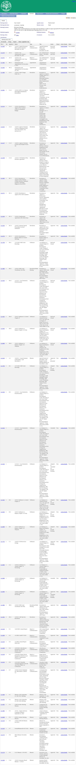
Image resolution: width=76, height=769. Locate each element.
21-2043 (3, 328)
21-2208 (3, 648)
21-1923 (3, 316)
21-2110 (3, 720)
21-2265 (3, 46)
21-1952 (3, 617)
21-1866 (3, 268)
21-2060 (3, 565)
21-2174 (3, 752)
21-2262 (3, 67)
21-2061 (3, 90)
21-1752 (3, 541)
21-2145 (3, 728)
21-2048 (3, 717)
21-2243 (3, 358)
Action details (64, 46)
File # (2, 44)
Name (16, 44)
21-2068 (3, 343)
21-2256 (3, 225)
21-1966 (3, 72)
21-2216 (3, 662)
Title (40, 44)
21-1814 (3, 280)
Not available (51, 35)
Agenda (18, 32)
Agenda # (11, 44)
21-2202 (3, 178)
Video (17, 35)
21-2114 (3, 106)
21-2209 (3, 635)
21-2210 (3, 641)
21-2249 (3, 216)
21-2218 (3, 654)
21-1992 (3, 62)
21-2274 (3, 236)
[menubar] (15, 42)
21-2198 (3, 158)
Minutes (52, 32)
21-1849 (3, 694)
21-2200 (3, 760)
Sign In (74, 1)
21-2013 (3, 126)
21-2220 (3, 670)
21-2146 (3, 629)
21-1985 (3, 711)
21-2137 (3, 143)
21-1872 (3, 699)
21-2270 (3, 52)
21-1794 (3, 242)
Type (31, 44)
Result (57, 44)
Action (51, 44)
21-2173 (3, 734)
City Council (17, 23)
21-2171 (3, 193)
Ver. (7, 44)
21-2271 (3, 57)
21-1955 (3, 704)
